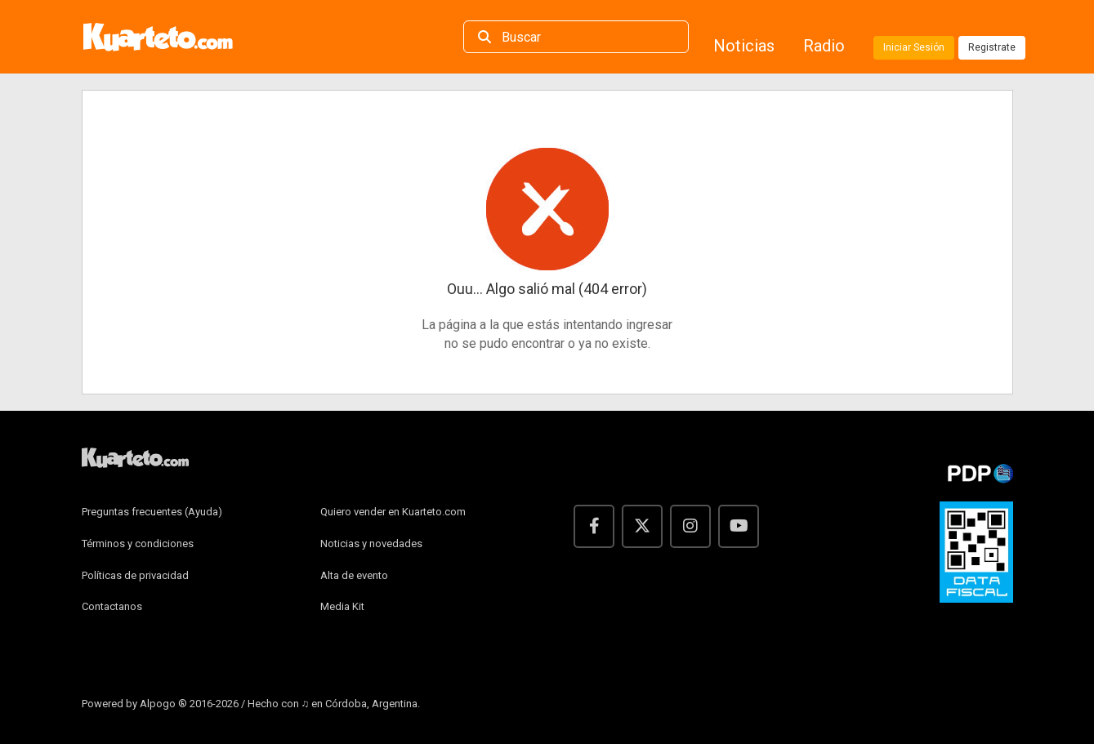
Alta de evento (354, 575)
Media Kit (342, 606)
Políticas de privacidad (135, 575)
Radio (826, 46)
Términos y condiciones (138, 543)
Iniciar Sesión (913, 47)
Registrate (992, 47)
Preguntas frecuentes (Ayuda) (152, 512)
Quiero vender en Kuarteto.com (393, 512)
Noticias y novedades (371, 543)
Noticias (746, 46)
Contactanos (112, 606)
